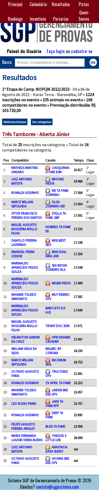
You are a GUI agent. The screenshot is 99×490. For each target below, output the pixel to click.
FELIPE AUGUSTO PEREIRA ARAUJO (23, 426)
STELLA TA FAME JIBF (55, 215)
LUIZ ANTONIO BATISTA (21, 181)
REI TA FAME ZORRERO (56, 192)
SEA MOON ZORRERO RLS (56, 267)
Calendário (38, 4)
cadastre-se (81, 50)
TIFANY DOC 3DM (57, 326)
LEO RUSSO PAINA (23, 403)
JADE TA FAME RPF (54, 403)
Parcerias (61, 19)
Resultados (61, 4)
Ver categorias (41, 122)
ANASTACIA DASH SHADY (56, 449)
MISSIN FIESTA (61, 283)
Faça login (56, 50)
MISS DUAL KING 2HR (56, 254)
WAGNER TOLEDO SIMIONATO (23, 296)
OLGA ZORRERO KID (55, 204)
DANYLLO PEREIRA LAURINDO (24, 242)
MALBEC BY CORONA (53, 350)
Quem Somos (83, 15)
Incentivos (38, 19)
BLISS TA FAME (55, 426)
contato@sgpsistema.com (57, 487)
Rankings (15, 19)
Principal (15, 4)
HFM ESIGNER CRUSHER (57, 339)
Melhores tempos (14, 122)
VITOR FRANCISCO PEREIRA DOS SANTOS (26, 215)
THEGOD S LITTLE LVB (55, 437)
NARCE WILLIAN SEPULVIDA (22, 204)
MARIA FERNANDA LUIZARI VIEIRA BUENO (27, 437)
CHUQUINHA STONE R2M (57, 170)
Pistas (84, 4)
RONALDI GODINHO (25, 192)
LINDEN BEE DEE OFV (56, 392)
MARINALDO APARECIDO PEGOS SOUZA (24, 267)
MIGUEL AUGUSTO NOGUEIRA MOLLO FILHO (24, 229)
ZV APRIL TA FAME (57, 383)
